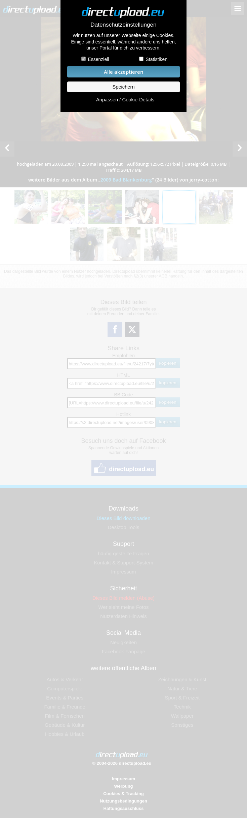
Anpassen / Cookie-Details (125, 99)
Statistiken (157, 59)
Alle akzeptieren (123, 72)
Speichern (123, 87)
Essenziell (98, 59)
